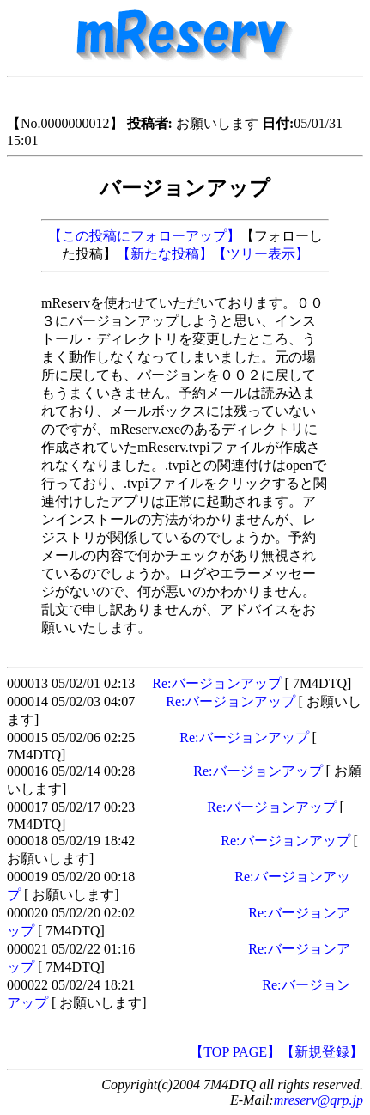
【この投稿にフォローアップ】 (144, 235)
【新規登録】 (322, 1052)
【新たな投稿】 (165, 254)
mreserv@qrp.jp (318, 1100)
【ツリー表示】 (261, 254)
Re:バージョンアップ (216, 683)
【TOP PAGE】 (235, 1052)
